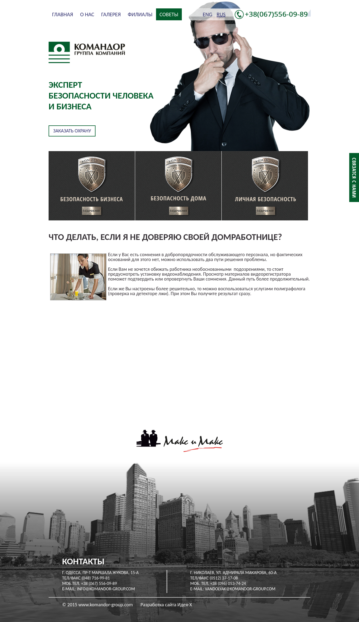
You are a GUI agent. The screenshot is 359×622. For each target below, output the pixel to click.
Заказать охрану (72, 131)
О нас (87, 14)
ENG (207, 14)
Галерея (111, 14)
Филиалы (140, 14)
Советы (169, 14)
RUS (221, 14)
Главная (62, 14)
